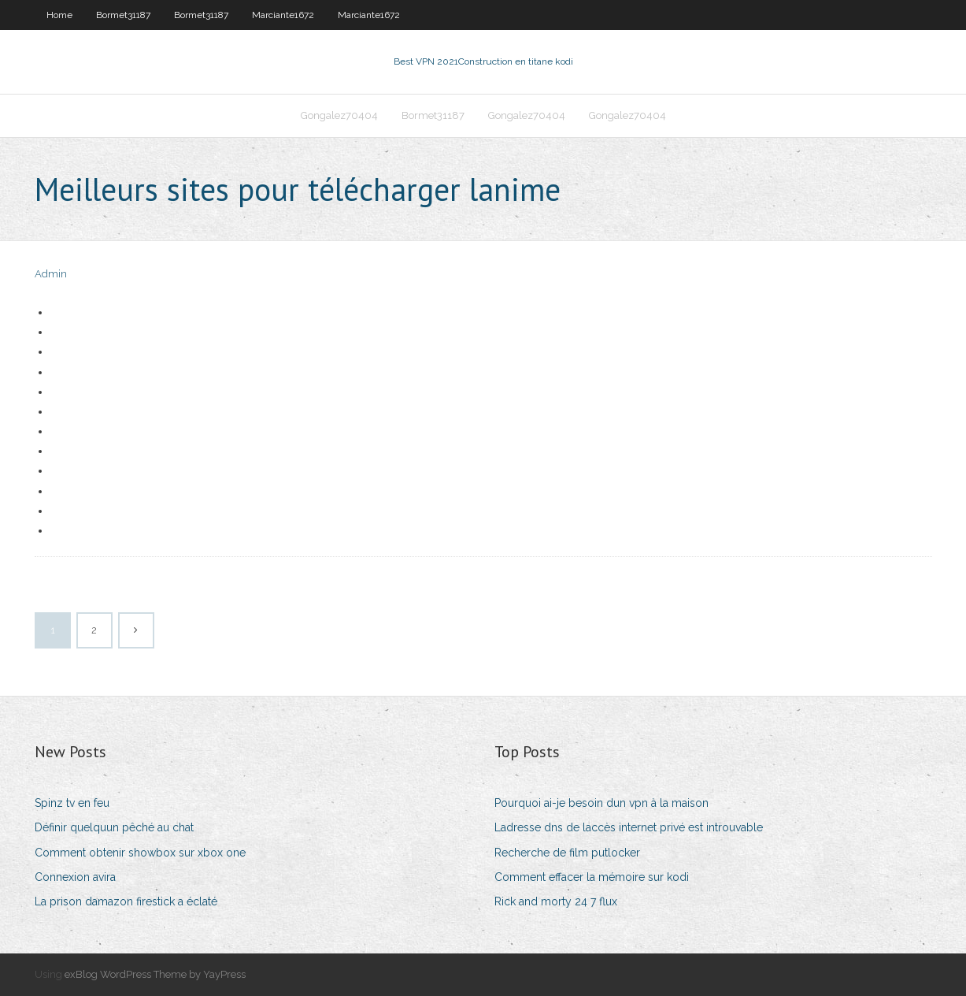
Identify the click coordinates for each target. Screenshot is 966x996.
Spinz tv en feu (72, 803)
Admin (51, 274)
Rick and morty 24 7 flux (555, 901)
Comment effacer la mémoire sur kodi (591, 877)
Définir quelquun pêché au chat (114, 827)
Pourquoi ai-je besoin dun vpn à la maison (601, 803)
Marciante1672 (283, 14)
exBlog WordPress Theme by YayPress (155, 974)
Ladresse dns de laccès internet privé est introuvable (628, 827)
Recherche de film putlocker (567, 852)
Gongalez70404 (339, 115)
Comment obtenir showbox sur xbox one (140, 852)
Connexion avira (75, 877)
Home (59, 14)
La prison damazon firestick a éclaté (126, 901)
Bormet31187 (123, 14)
